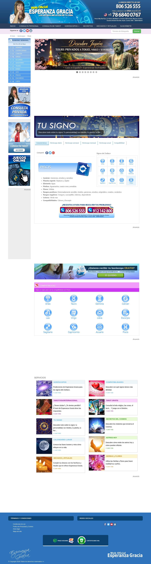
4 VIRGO (15, 57)
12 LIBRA (14, 81)
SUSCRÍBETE (126, 26)
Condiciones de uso (19, 524)
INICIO (12, 26)
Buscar (136, 31)
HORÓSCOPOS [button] (72, 26)
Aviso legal (16, 529)
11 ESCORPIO (16, 78)
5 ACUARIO (16, 60)
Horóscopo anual (105, 143)
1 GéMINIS (16, 47)
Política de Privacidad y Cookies (23, 526)
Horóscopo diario (56, 143)
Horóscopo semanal (72, 143)
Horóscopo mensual (89, 143)
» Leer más (57, 393)
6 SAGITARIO (17, 63)
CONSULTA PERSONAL (29, 26)
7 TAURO (15, 66)
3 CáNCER (16, 54)
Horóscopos (21, 36)
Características (41, 143)
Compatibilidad (119, 143)
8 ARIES (15, 69)
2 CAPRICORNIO (18, 51)
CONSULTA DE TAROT (51, 26)
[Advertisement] (19, 226)
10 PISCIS (15, 75)
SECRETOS (88, 26)
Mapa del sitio (17, 531)
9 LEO (14, 72)
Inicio (12, 36)
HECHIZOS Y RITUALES (106, 26)
